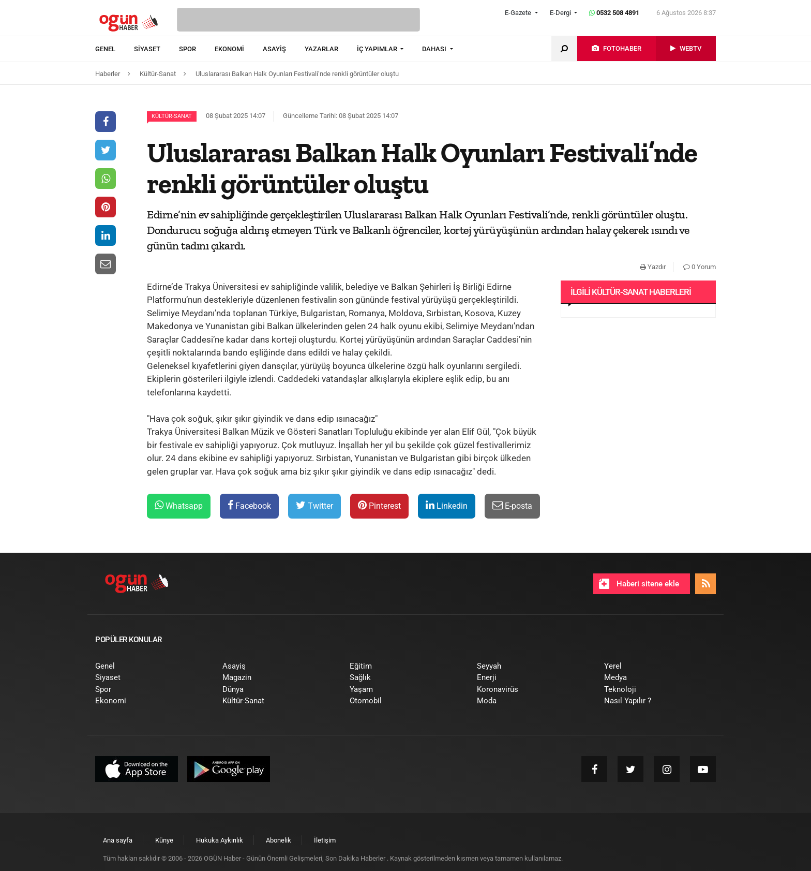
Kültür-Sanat (172, 116)
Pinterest (379, 505)
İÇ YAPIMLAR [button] (378, 49)
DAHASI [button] (435, 49)
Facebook (249, 505)
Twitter (314, 505)
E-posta (512, 505)
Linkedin (447, 505)
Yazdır (653, 267)
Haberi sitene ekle (639, 584)
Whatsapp (179, 505)
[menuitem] (114, 49)
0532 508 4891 (614, 13)
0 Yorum (699, 267)
